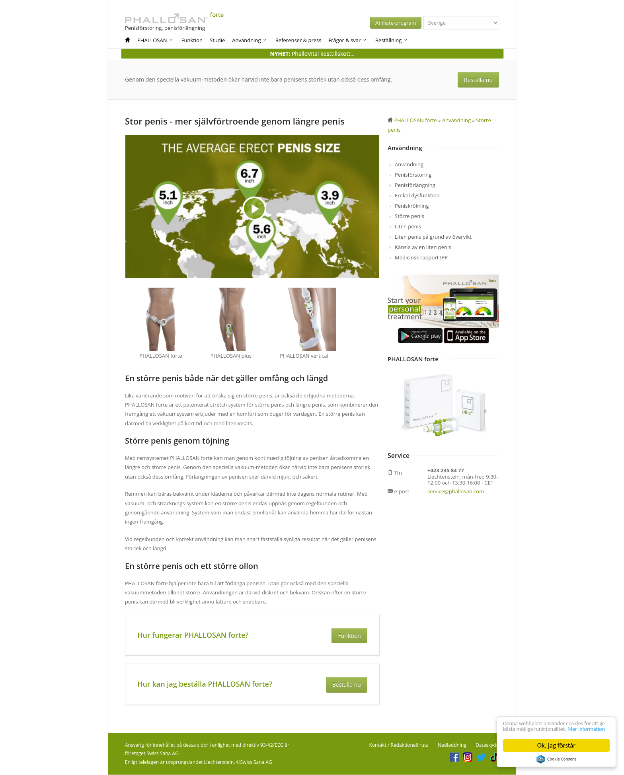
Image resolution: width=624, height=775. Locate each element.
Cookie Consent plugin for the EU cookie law (556, 759)
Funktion (192, 40)
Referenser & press (298, 40)
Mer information (525, 728)
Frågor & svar (347, 40)
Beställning (391, 40)
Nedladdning (452, 745)
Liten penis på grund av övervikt (433, 236)
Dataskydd (487, 745)
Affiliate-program (399, 22)
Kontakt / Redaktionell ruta (399, 745)
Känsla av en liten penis (423, 247)
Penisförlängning (415, 185)
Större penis (409, 216)
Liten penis (408, 226)
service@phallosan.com (455, 491)
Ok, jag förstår (556, 745)
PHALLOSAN (155, 40)
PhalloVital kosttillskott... (312, 53)
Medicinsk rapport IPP (421, 257)
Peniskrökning (412, 205)
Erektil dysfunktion (417, 195)
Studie (217, 40)
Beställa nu (479, 79)
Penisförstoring (413, 174)
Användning (249, 40)
